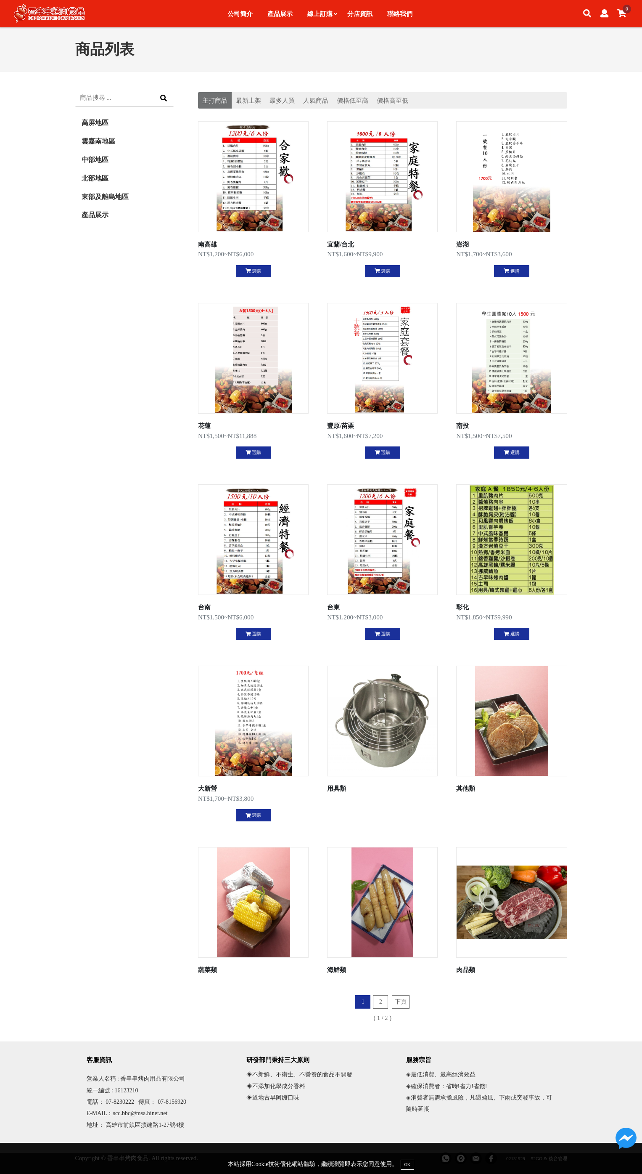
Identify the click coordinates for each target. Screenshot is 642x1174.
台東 (333, 607)
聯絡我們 (399, 13)
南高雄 (207, 244)
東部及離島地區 (105, 196)
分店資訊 (360, 13)
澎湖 (462, 244)
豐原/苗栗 (340, 425)
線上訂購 (322, 13)
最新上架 (248, 100)
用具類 (336, 788)
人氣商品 (315, 100)
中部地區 (95, 159)
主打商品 (214, 100)
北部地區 (95, 178)
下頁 (401, 1001)
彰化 (462, 607)
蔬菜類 (207, 969)
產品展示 (280, 13)
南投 (462, 425)
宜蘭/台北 (340, 244)
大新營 (207, 788)
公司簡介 (240, 13)
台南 (204, 607)
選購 (253, 271)
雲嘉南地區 (98, 141)
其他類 (465, 788)
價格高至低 (392, 100)
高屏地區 (95, 122)
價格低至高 (352, 100)
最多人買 (282, 100)
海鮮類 (336, 969)
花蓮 (204, 425)
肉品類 (465, 969)
